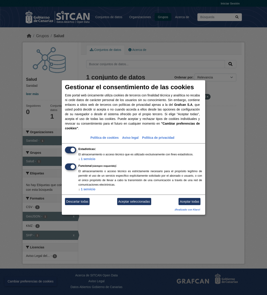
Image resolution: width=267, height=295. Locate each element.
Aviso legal (130, 137)
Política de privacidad (158, 137)
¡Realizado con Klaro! (187, 209)
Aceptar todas (189, 201)
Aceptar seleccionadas (134, 201)
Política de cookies (104, 137)
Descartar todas (77, 201)
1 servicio (86, 159)
